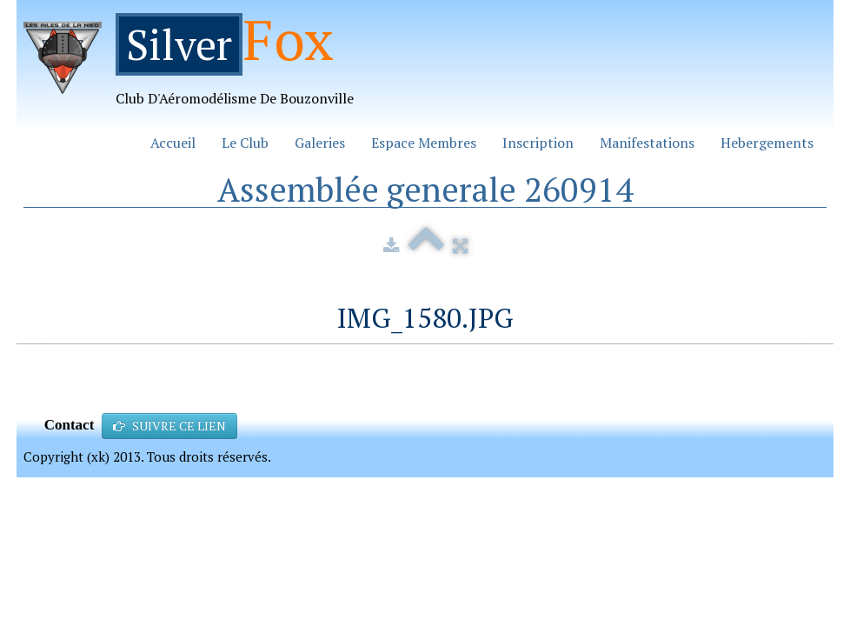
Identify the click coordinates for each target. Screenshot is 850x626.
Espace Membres (423, 142)
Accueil (173, 142)
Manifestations (647, 142)
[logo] (195, 66)
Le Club (245, 142)
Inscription (538, 142)
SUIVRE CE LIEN (169, 425)
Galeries (320, 142)
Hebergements (767, 142)
